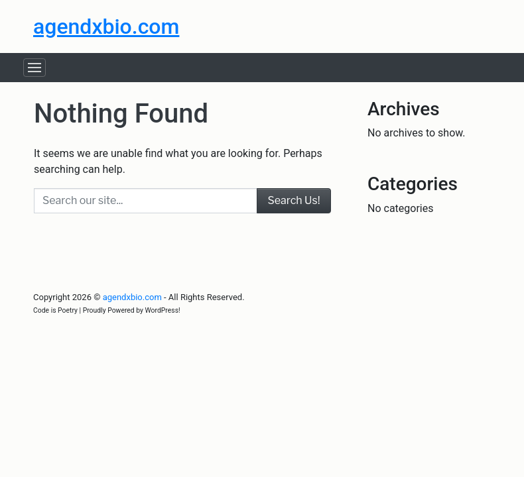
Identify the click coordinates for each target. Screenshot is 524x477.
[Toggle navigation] (34, 67)
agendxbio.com (106, 26)
